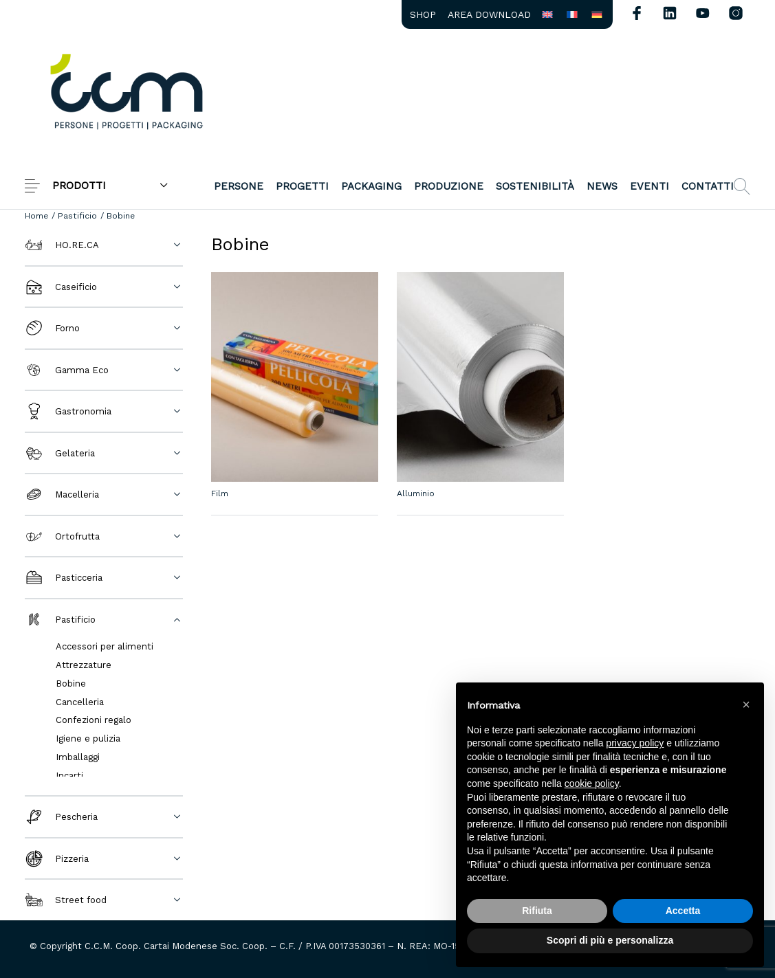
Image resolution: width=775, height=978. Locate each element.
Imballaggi (78, 757)
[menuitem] (422, 14)
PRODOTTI (79, 185)
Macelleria (62, 494)
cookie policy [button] (592, 783)
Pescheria (61, 817)
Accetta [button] (683, 910)
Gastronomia (68, 411)
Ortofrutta (62, 536)
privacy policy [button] (635, 742)
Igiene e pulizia (88, 738)
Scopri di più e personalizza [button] (610, 940)
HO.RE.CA (62, 245)
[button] (746, 704)
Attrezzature (83, 665)
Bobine (71, 683)
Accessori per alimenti (104, 646)
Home (36, 215)
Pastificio (77, 215)
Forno (52, 328)
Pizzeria (57, 858)
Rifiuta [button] (537, 910)
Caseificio (61, 287)
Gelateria (60, 453)
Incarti (69, 775)
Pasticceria (63, 577)
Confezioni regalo (93, 720)
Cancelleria (80, 702)
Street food (66, 900)
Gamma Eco (67, 370)
